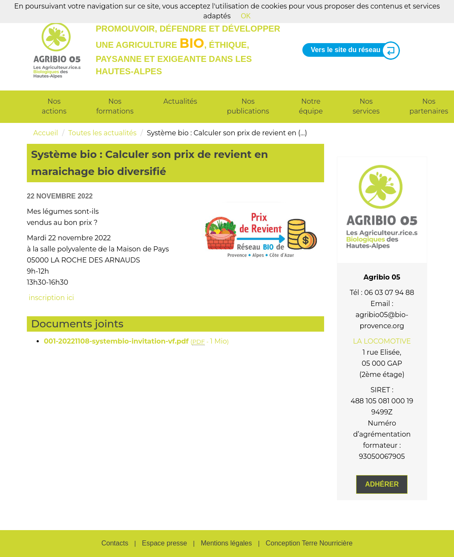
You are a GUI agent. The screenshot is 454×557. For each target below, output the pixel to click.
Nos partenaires (428, 106)
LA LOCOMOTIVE (382, 341)
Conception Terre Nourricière (309, 543)
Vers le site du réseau (352, 50)
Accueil (45, 133)
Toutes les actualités (102, 133)
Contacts (114, 543)
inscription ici (50, 298)
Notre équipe (311, 106)
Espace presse (164, 543)
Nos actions (54, 106)
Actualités (180, 101)
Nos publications (248, 106)
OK (246, 16)
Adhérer (382, 484)
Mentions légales (226, 543)
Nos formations (114, 106)
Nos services (366, 106)
